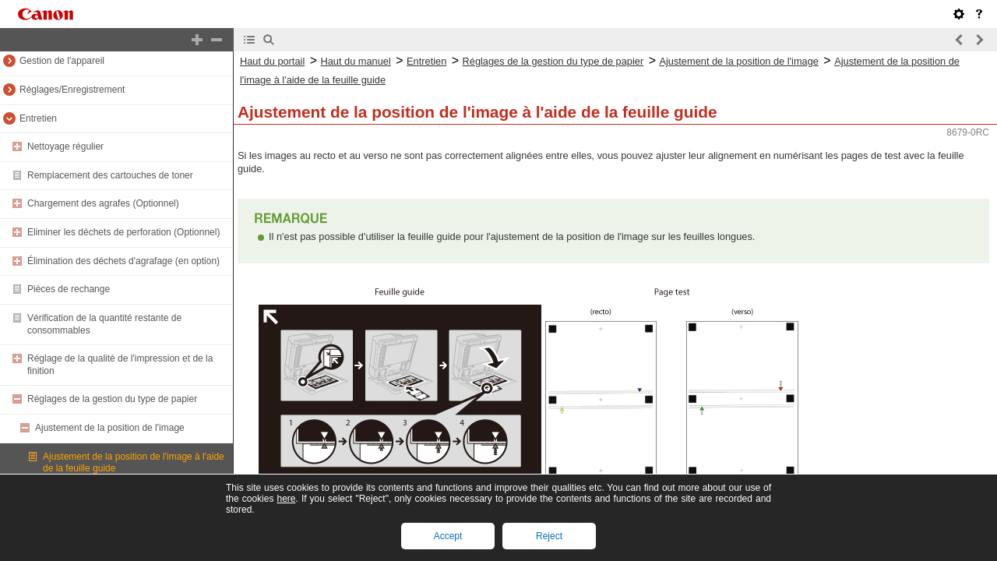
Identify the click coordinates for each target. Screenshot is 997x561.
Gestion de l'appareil (61, 60)
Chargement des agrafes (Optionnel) (103, 203)
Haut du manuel (355, 61)
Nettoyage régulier (65, 146)
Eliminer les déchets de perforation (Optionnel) (123, 232)
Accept (448, 536)
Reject (549, 536)
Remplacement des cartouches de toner (110, 175)
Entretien (38, 118)
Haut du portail (272, 61)
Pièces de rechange (68, 289)
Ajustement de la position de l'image (110, 427)
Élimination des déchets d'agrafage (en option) (123, 261)
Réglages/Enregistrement (72, 89)
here (286, 498)
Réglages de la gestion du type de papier (112, 398)
